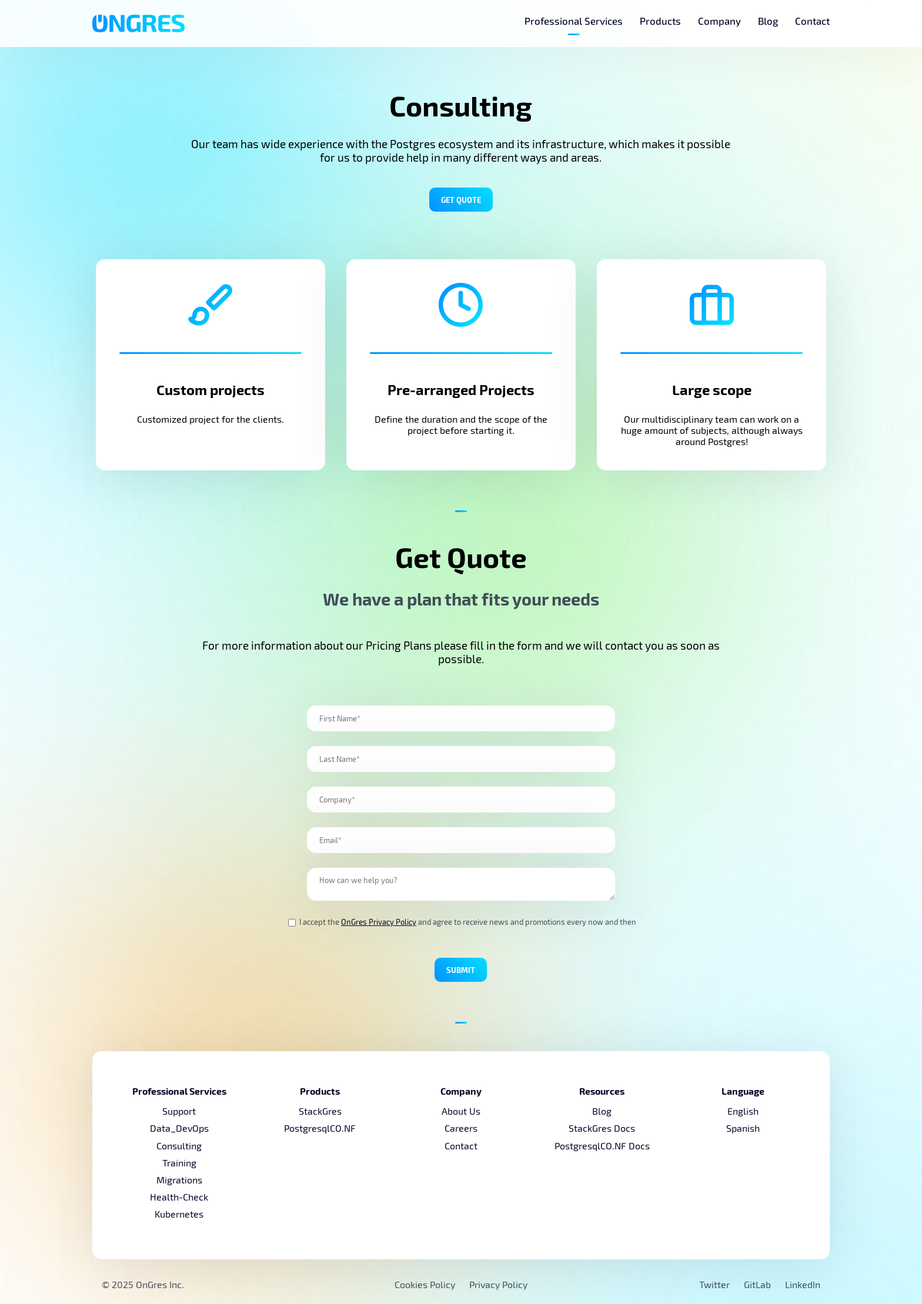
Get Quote (461, 199)
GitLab (758, 1284)
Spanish (743, 1128)
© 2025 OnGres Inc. (143, 1284)
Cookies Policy (425, 1284)
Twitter (715, 1284)
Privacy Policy (498, 1284)
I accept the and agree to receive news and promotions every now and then (462, 922)
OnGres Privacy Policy (378, 922)
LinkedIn (802, 1284)
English (743, 1110)
